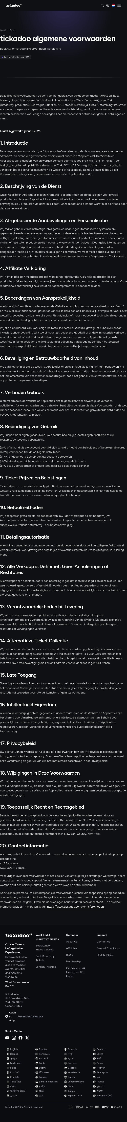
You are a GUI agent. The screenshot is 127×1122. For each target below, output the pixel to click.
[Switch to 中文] (78, 1054)
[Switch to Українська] (78, 1072)
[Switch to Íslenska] (49, 1077)
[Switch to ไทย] (106, 1077)
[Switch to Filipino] (106, 1081)
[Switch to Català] (78, 1077)
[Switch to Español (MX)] (78, 1095)
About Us (71, 941)
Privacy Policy (105, 954)
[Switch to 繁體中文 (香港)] (20, 1091)
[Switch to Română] (20, 1072)
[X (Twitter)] (27, 1038)
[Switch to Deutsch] (106, 1049)
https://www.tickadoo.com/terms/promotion (75, 906)
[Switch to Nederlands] (20, 1063)
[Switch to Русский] (49, 1058)
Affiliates (71, 948)
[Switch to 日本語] (106, 1054)
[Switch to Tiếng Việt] (20, 1081)
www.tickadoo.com (105, 151)
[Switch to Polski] (49, 1063)
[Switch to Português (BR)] (106, 1095)
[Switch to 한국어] (20, 1058)
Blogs (69, 954)
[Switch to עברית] (106, 1091)
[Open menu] (119, 5)
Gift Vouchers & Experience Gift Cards (75, 972)
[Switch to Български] (106, 1072)
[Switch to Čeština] (78, 1068)
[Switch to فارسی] (20, 1095)
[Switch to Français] (78, 1049)
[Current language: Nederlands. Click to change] (113, 5)
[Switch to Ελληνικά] (49, 1072)
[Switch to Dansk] (106, 1063)
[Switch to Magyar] (106, 1068)
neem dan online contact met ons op (77, 854)
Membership (73, 961)
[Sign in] (107, 5)
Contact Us (103, 941)
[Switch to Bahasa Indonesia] (49, 1081)
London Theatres (46, 966)
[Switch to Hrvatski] (20, 1077)
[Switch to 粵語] (49, 1091)
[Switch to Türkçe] (78, 1091)
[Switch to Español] (49, 1049)
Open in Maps (10, 1016)
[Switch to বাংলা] (20, 1086)
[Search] (102, 5)
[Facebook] (20, 1038)
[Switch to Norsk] (20, 1068)
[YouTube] (7, 1038)
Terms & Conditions (108, 948)
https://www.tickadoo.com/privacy (22, 756)
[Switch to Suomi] (49, 1068)
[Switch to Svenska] (78, 1063)
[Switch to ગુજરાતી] (106, 1086)
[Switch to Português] (49, 1054)
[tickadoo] (18, 935)
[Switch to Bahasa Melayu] (78, 1081)
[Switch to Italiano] (20, 1054)
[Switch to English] (20, 1049)
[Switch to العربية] (78, 1058)
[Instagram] (14, 1038)
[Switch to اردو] (49, 1095)
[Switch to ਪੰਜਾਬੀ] (78, 1086)
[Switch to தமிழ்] (49, 1086)
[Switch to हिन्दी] (106, 1058)
